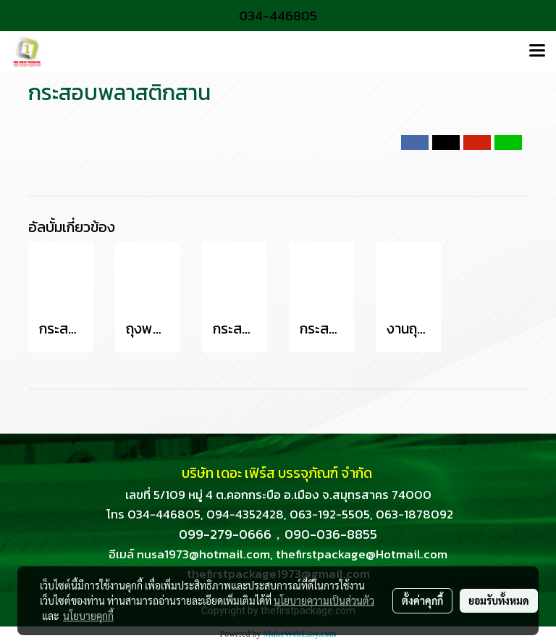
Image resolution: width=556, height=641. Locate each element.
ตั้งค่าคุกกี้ (422, 600)
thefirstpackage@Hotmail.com (361, 554)
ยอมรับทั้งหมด (498, 600)
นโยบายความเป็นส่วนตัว (324, 600)
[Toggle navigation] (537, 51)
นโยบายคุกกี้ (88, 615)
